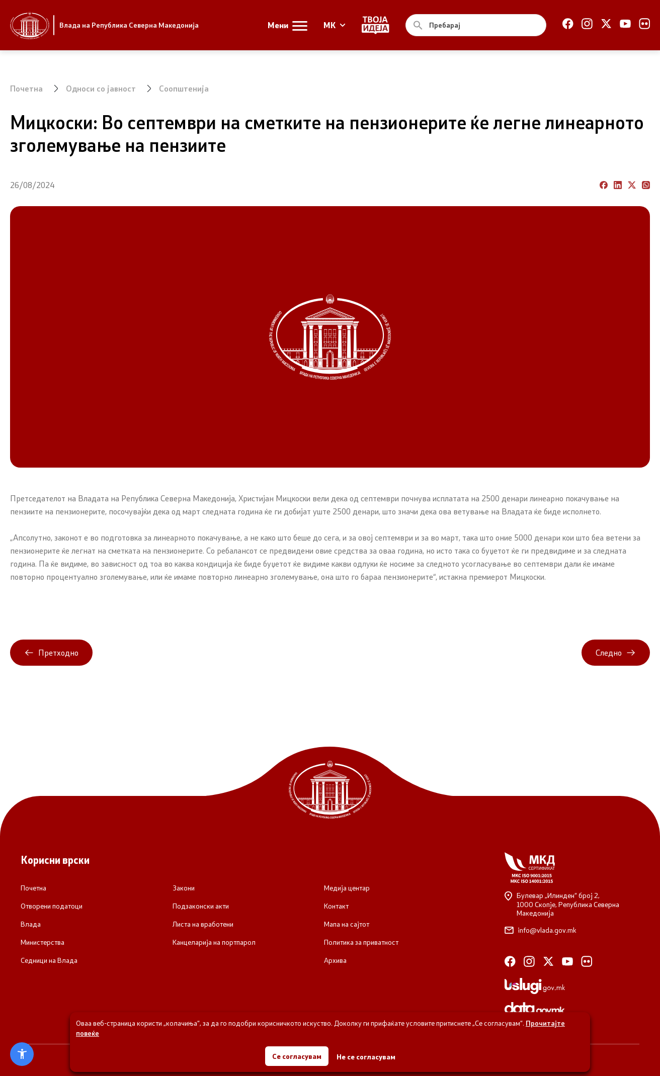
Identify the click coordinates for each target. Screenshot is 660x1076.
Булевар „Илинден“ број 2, (572, 904)
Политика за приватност (361, 942)
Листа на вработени (203, 924)
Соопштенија (184, 88)
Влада (31, 924)
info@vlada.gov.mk (540, 930)
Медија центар (347, 887)
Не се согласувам (366, 1056)
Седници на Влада (49, 960)
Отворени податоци (51, 906)
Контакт (336, 906)
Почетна (26, 88)
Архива (335, 960)
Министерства (42, 942)
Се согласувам (296, 1055)
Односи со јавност (101, 88)
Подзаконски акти (201, 906)
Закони (184, 887)
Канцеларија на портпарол (214, 942)
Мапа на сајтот (346, 924)
